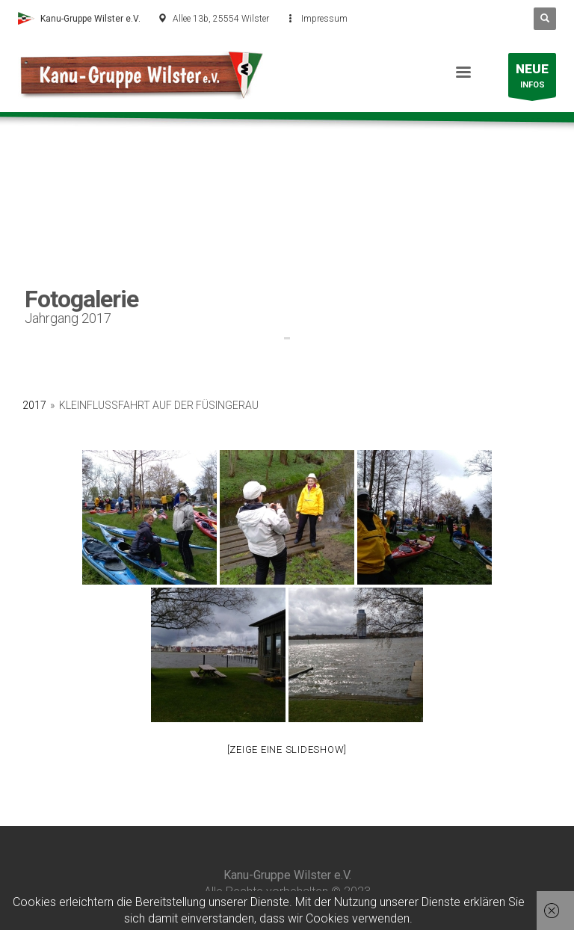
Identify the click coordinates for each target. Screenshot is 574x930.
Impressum (324, 18)
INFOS (532, 79)
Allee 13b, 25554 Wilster (221, 18)
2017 (34, 405)
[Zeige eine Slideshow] (287, 749)
